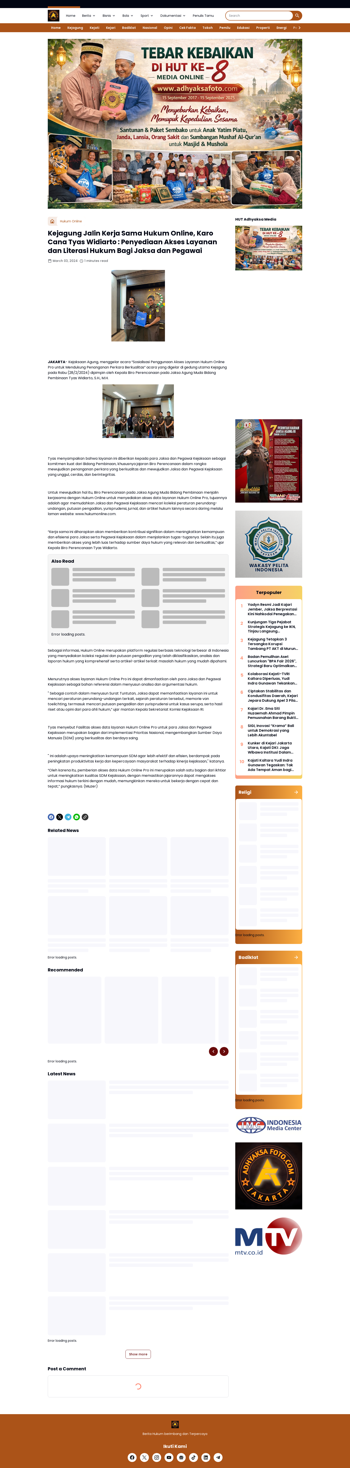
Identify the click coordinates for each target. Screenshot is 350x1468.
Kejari (110, 27)
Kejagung (75, 27)
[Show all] (296, 792)
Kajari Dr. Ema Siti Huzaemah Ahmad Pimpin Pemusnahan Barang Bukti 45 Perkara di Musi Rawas (272, 713)
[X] (59, 817)
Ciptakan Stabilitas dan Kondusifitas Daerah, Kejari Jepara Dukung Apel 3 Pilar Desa (273, 696)
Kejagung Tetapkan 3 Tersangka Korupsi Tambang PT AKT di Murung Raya (273, 644)
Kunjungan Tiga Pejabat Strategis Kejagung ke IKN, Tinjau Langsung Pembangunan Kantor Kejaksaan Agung (272, 627)
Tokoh (207, 27)
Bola (128, 15)
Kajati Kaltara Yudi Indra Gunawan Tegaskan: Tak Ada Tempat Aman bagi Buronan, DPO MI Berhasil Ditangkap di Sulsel (270, 765)
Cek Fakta (187, 27)
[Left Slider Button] (213, 1051)
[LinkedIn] (205, 1457)
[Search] (259, 15)
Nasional (150, 27)
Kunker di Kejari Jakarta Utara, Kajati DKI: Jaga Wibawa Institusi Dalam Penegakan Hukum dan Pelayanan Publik (270, 748)
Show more (138, 1354)
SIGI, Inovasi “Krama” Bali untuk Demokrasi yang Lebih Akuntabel (271, 730)
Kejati (94, 27)
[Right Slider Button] (297, 27)
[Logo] (175, 1424)
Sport (147, 15)
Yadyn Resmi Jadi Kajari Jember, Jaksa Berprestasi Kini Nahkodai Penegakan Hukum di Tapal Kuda (272, 609)
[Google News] (181, 1457)
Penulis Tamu (203, 15)
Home (70, 15)
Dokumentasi (173, 15)
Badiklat (129, 27)
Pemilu (224, 27)
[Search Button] (297, 15)
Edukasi (243, 27)
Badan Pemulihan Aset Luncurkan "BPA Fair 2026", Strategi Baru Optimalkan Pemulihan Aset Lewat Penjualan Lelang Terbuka (272, 661)
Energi (282, 27)
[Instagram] (156, 1457)
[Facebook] (51, 817)
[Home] (52, 221)
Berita (89, 15)
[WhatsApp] (76, 817)
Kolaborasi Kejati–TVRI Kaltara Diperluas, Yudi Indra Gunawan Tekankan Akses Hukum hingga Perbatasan (271, 679)
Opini (168, 27)
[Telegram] (68, 817)
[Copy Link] (85, 817)
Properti (263, 27)
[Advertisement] (268, 345)
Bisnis (109, 15)
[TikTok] (193, 1457)
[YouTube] (169, 1457)
